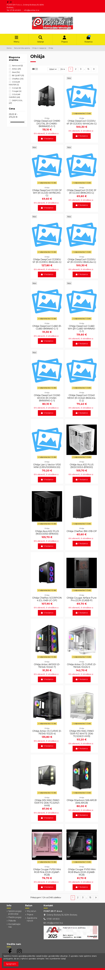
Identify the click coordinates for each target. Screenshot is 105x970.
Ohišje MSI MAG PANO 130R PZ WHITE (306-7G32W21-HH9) (81, 734)
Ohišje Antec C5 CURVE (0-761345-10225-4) (47, 732)
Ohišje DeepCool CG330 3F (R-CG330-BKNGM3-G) (81, 191)
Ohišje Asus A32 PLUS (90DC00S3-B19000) (82, 466)
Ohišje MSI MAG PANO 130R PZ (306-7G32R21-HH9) (47, 803)
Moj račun (31, 911)
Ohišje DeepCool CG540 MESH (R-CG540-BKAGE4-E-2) (81, 398)
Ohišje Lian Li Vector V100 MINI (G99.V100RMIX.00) (47, 466)
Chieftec (17, 79)
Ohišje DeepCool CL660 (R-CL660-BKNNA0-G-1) (47, 327)
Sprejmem (11, 964)
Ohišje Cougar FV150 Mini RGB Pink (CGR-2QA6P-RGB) (47, 872)
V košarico (47, 138)
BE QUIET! (18, 75)
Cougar (16, 91)
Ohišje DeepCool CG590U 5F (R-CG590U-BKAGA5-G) (47, 260)
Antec (16, 69)
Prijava (30, 914)
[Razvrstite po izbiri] (52, 69)
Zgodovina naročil (32, 919)
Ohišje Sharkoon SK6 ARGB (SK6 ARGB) (82, 801)
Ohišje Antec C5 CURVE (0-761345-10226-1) (81, 665)
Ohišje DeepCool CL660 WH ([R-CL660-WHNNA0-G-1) (82, 329)
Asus (16, 72)
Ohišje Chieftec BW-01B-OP (82, 531)
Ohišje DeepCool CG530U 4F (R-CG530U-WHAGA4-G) (82, 122)
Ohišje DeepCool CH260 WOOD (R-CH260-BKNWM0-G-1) (47, 398)
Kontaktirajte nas (14, 925)
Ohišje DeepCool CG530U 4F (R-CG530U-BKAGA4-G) (81, 260)
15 (88, 69)
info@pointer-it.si (31, 10)
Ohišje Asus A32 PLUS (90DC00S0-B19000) (47, 532)
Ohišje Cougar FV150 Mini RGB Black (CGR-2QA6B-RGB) (81, 872)
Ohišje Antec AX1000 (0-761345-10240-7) (47, 665)
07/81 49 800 (53, 919)
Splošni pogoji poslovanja (14, 912)
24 (62, 69)
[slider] (9, 122)
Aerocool (17, 66)
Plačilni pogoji (14, 917)
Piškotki (12, 920)
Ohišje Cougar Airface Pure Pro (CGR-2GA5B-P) (82, 599)
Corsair (16, 88)
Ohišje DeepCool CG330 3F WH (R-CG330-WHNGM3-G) (47, 193)
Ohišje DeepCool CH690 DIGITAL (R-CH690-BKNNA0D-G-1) (47, 124)
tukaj (63, 958)
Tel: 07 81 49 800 (14, 10)
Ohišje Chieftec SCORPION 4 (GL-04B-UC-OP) (47, 599)
